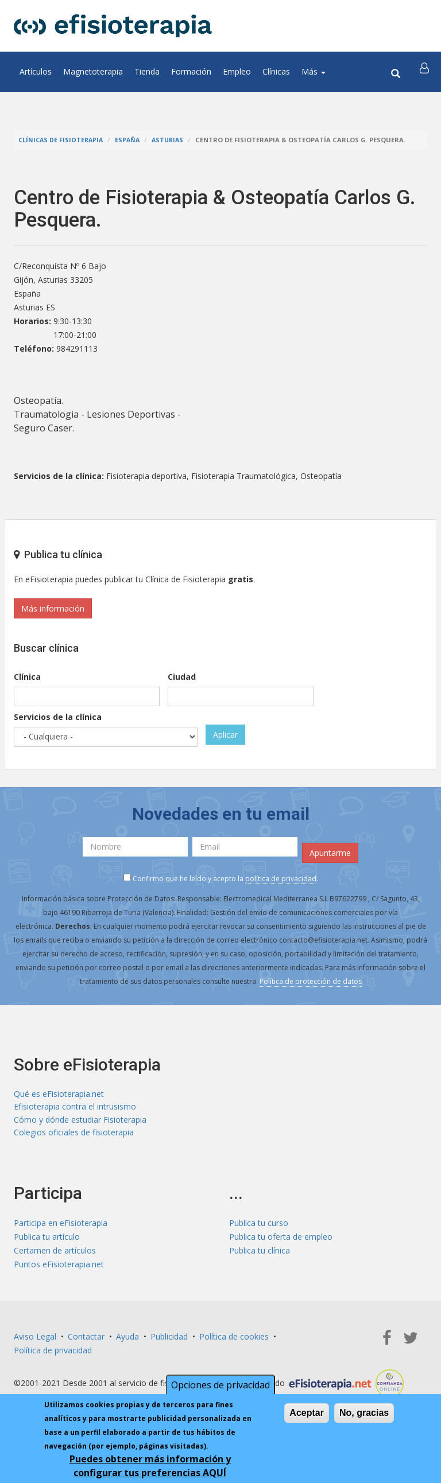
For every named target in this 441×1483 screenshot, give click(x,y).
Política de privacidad (53, 1353)
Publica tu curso (258, 1226)
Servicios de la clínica (58, 716)
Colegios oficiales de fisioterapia (74, 1135)
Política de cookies (234, 1339)
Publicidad (169, 1339)
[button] (425, 72)
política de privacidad (280, 878)
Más (313, 71)
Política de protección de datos (311, 981)
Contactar (86, 1339)
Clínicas (276, 71)
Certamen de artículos (55, 1253)
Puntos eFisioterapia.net (59, 1267)
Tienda (147, 71)
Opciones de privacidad (220, 1385)
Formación (191, 71)
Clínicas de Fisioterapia (62, 139)
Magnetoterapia (93, 71)
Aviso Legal (35, 1339)
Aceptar (306, 1413)
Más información (52, 608)
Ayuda (127, 1339)
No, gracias (364, 1413)
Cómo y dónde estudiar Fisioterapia (80, 1121)
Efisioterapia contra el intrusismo (75, 1108)
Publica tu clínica (259, 1253)
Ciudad (182, 676)
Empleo (237, 71)
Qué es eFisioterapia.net (59, 1094)
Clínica (27, 676)
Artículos (36, 71)
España (131, 139)
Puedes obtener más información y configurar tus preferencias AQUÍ (150, 1466)
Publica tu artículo (47, 1240)
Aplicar (225, 734)
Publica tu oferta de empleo (280, 1240)
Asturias (173, 139)
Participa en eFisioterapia (60, 1226)
